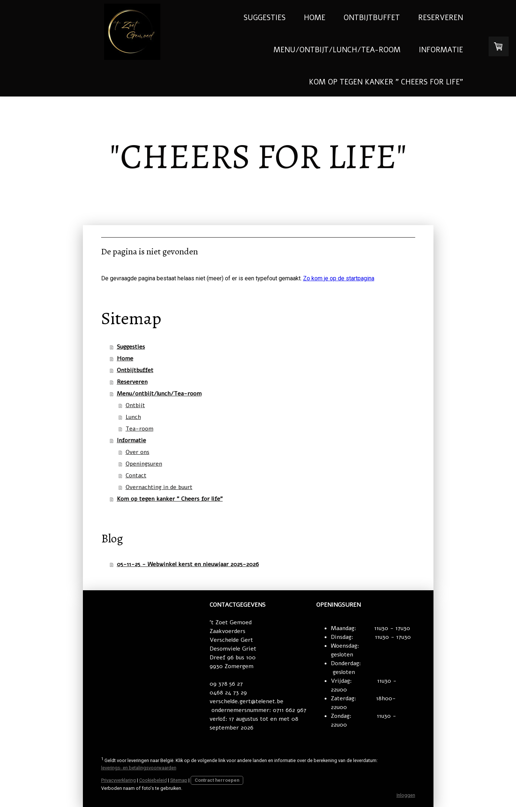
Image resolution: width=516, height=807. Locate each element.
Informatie (441, 50)
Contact (136, 475)
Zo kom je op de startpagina (338, 278)
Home (314, 18)
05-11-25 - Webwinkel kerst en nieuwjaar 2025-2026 (188, 564)
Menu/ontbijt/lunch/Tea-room (337, 50)
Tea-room (139, 429)
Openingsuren (144, 464)
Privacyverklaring (118, 780)
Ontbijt (135, 405)
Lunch (133, 417)
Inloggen (406, 795)
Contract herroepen (217, 780)
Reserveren (440, 18)
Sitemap (178, 780)
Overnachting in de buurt (159, 487)
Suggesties (265, 18)
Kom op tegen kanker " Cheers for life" (386, 82)
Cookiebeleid (153, 780)
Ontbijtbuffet (372, 18)
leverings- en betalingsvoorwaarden (138, 767)
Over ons (137, 452)
